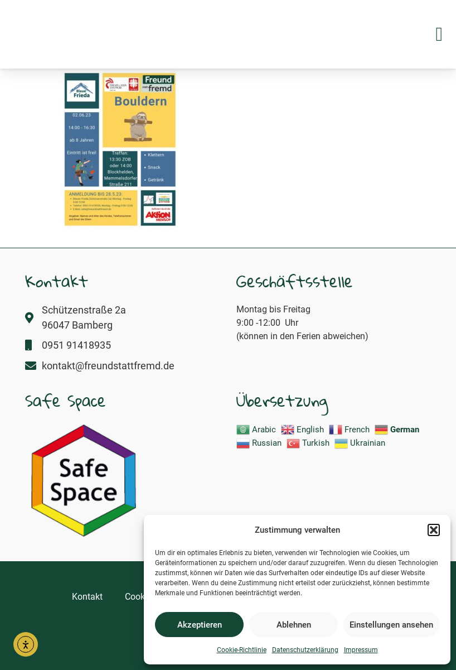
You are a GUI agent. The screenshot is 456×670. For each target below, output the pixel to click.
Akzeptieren (199, 625)
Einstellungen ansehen (391, 625)
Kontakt (87, 596)
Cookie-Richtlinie (241, 650)
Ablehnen (293, 625)
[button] (433, 523)
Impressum (361, 650)
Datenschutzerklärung (305, 650)
